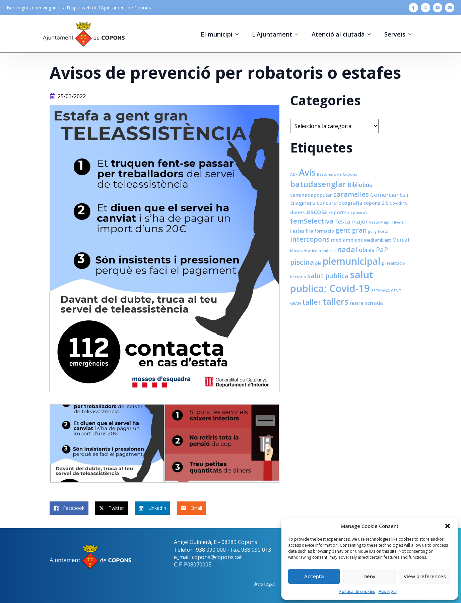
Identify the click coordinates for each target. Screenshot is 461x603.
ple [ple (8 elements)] (318, 263)
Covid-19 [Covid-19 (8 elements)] (398, 203)
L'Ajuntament (272, 34)
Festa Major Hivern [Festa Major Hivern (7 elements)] (386, 222)
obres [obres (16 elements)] (367, 250)
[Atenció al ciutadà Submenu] (371, 34)
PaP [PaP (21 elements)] (382, 249)
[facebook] (413, 7)
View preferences (425, 576)
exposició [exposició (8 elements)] (357, 213)
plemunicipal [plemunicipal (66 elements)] (352, 261)
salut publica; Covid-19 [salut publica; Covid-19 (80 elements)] (331, 281)
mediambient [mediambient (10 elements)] (347, 240)
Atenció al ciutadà (338, 34)
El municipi (217, 34)
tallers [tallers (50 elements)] (335, 301)
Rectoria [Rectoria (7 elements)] (298, 276)
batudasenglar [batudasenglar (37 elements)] (318, 184)
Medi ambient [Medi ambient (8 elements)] (377, 240)
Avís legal (388, 591)
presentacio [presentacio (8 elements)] (393, 263)
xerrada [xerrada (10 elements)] (374, 303)
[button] (447, 526)
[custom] (449, 7)
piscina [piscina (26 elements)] (302, 262)
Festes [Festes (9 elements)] (297, 231)
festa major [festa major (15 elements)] (351, 221)
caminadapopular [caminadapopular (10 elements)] (311, 195)
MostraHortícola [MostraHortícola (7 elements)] (305, 250)
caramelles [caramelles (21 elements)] (351, 194)
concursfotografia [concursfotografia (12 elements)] (339, 202)
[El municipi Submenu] (239, 34)
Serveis (394, 34)
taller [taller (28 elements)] (311, 302)
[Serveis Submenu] (411, 34)
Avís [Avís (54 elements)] (307, 172)
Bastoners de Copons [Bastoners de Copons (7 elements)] (337, 174)
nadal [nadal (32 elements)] (347, 249)
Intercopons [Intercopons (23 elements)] (310, 239)
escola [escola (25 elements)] (316, 211)
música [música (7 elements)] (329, 250)
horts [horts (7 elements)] (383, 231)
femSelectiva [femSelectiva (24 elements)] (312, 221)
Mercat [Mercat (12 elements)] (401, 239)
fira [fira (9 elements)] (309, 231)
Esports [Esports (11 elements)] (337, 212)
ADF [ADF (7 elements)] (294, 174)
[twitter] (425, 7)
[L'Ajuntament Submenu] (298, 34)
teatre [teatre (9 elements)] (356, 303)
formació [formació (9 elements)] (324, 231)
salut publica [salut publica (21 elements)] (328, 275)
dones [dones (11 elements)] (297, 212)
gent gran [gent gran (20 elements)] (351, 230)
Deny (370, 576)
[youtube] (437, 7)
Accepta (314, 576)
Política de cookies (357, 591)
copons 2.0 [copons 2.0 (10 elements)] (376, 203)
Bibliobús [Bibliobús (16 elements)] (359, 185)
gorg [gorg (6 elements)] (372, 231)
